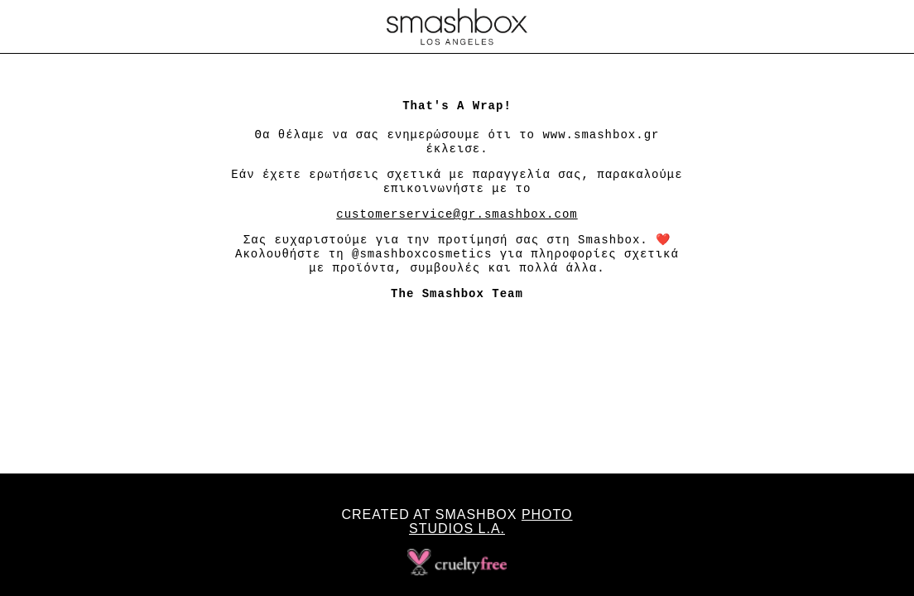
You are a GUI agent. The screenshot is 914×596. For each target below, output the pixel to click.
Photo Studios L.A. (491, 521)
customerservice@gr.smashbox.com (456, 214)
